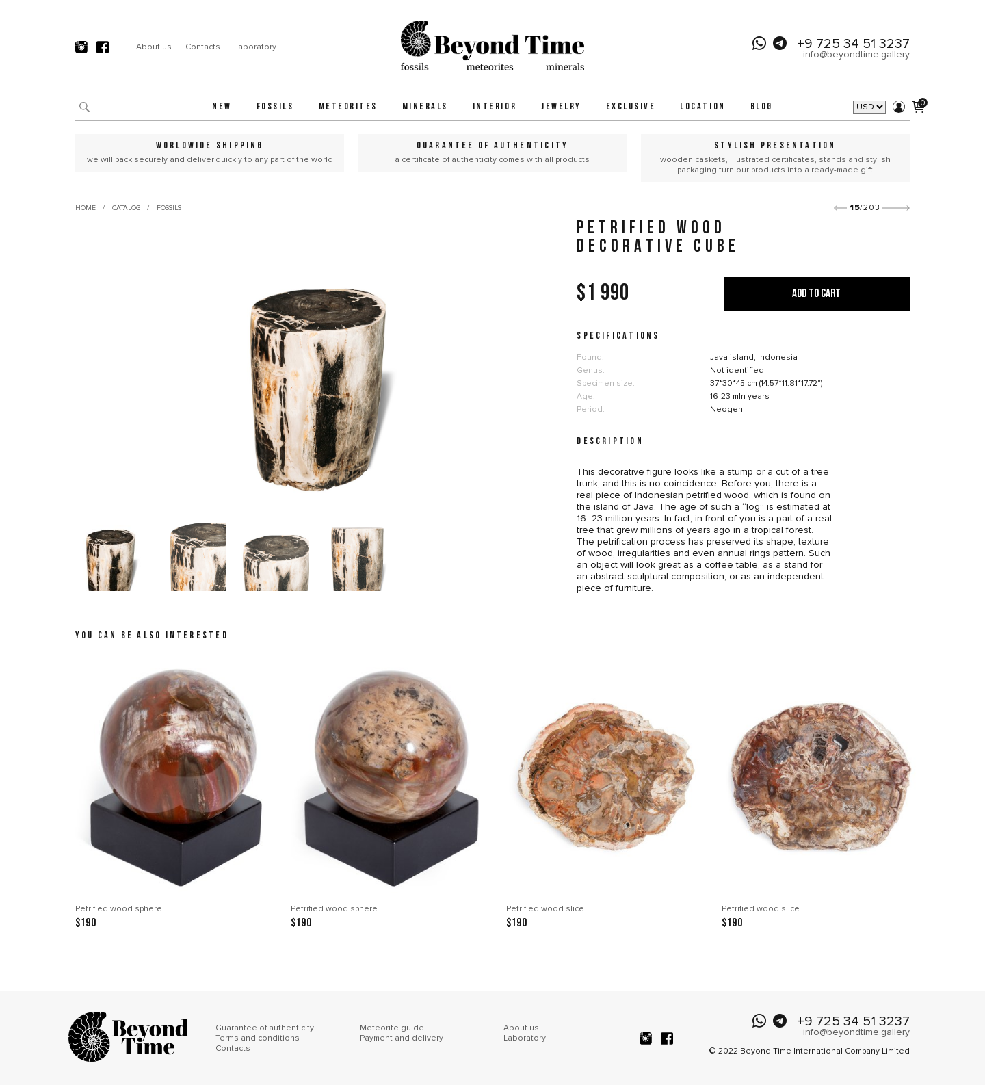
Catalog (126, 208)
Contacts (202, 47)
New (222, 107)
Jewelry (561, 107)
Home (85, 208)
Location (702, 107)
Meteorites (348, 107)
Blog (761, 107)
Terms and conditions (257, 1038)
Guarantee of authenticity (264, 1028)
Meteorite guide (392, 1028)
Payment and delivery (401, 1038)
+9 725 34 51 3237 (853, 44)
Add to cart (816, 294)
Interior (494, 107)
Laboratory (255, 47)
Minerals (425, 107)
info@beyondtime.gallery (856, 54)
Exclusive (631, 107)
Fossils (275, 107)
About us (154, 47)
